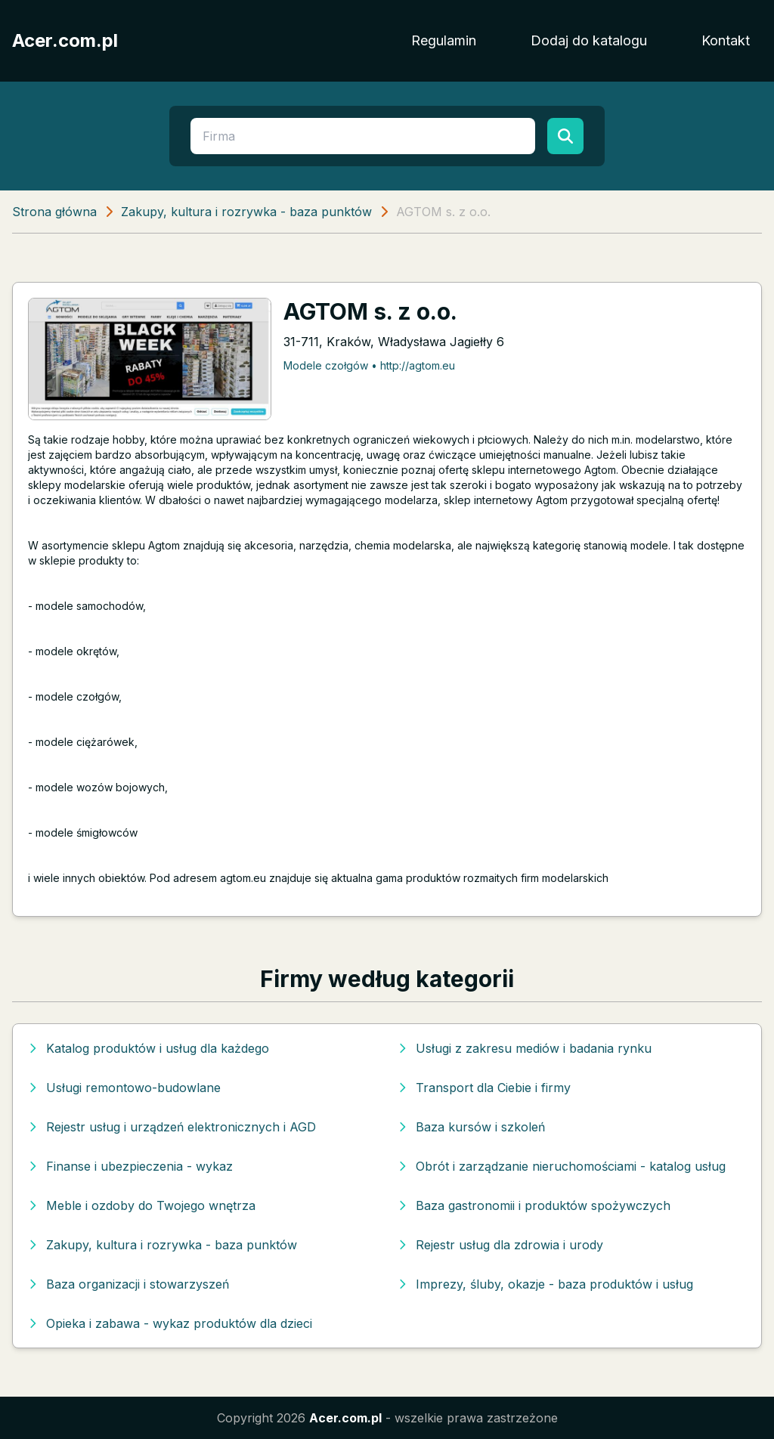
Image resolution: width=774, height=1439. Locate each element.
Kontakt (725, 40)
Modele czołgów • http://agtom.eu (369, 365)
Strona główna (54, 211)
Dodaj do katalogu (589, 40)
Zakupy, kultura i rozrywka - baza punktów (246, 211)
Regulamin (443, 40)
